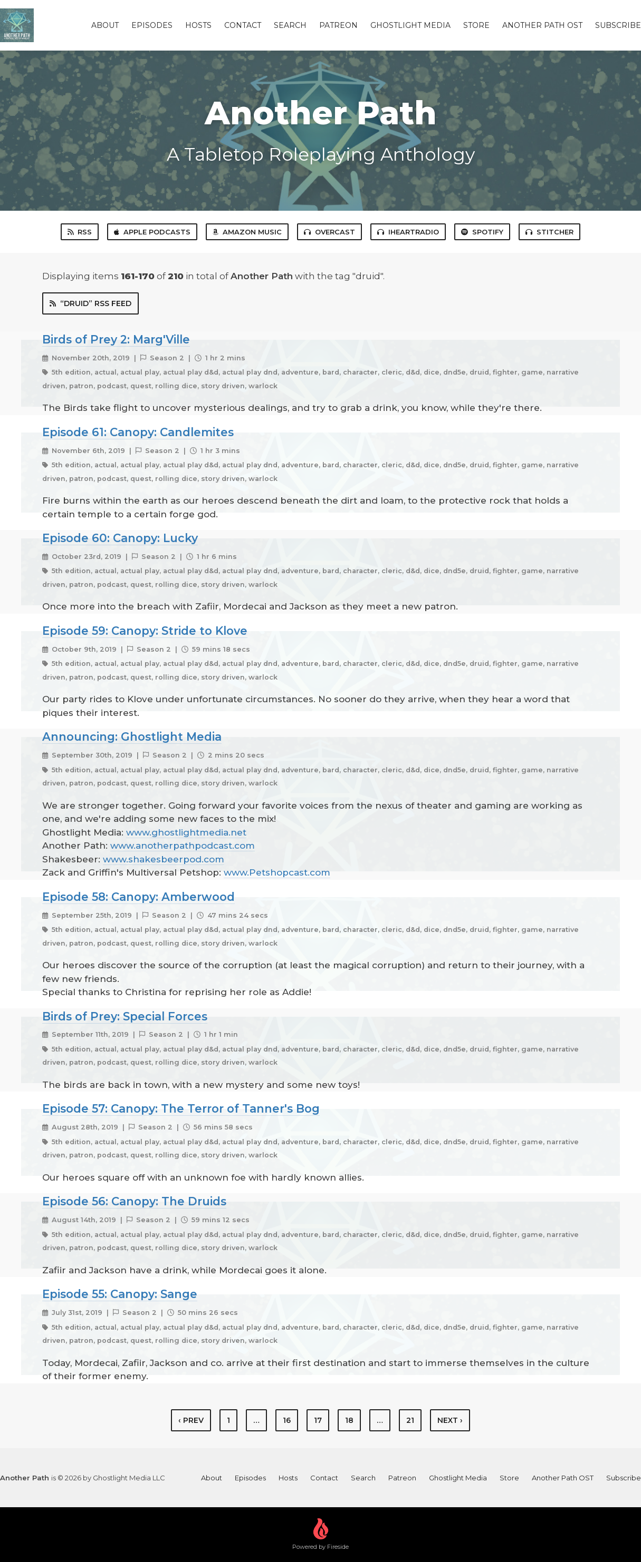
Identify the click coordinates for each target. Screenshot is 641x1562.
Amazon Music (247, 232)
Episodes (152, 25)
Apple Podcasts (152, 232)
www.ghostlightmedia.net (186, 832)
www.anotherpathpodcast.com (182, 845)
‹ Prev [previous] (191, 1420)
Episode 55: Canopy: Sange (119, 1294)
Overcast (329, 232)
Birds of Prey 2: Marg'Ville (116, 339)
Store (476, 25)
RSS (80, 232)
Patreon (338, 25)
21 (410, 1420)
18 (349, 1420)
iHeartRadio (408, 232)
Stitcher (549, 232)
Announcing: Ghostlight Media (132, 736)
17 (318, 1420)
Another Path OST (542, 25)
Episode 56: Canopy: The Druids (134, 1201)
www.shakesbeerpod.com (163, 859)
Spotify (482, 232)
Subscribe (618, 25)
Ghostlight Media (410, 25)
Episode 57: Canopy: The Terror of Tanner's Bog (181, 1108)
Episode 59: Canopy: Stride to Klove (144, 630)
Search (290, 25)
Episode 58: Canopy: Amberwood (138, 896)
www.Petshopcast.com (277, 872)
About (105, 25)
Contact (242, 25)
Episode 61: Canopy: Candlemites (138, 432)
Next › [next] (450, 1420)
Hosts (198, 25)
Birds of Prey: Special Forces (124, 1016)
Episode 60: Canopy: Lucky (120, 538)
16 (287, 1420)
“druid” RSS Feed (90, 303)
